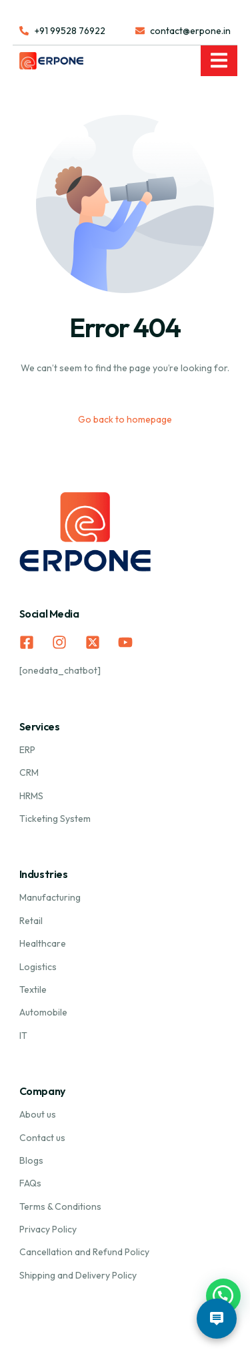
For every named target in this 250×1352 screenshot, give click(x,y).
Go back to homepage (125, 419)
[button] (223, 1296)
